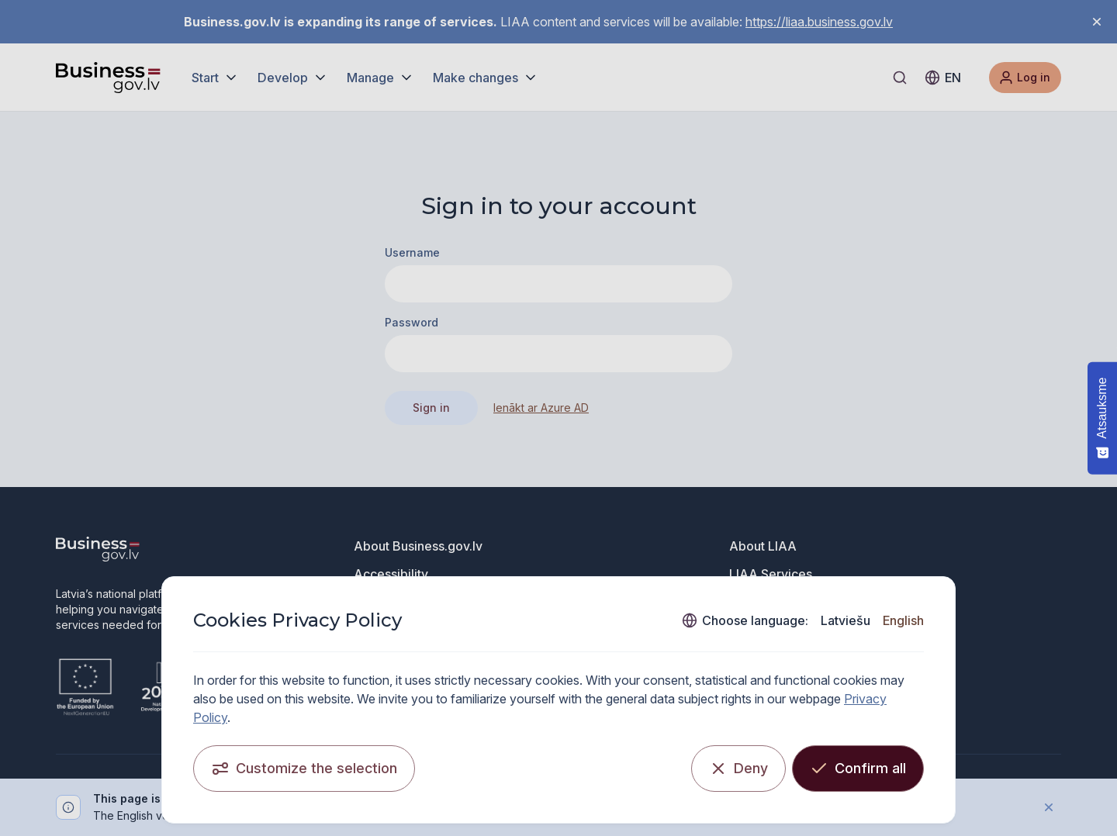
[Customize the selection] (304, 768)
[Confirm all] (858, 768)
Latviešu (845, 620)
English (903, 620)
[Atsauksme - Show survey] (1102, 417)
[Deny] (738, 768)
